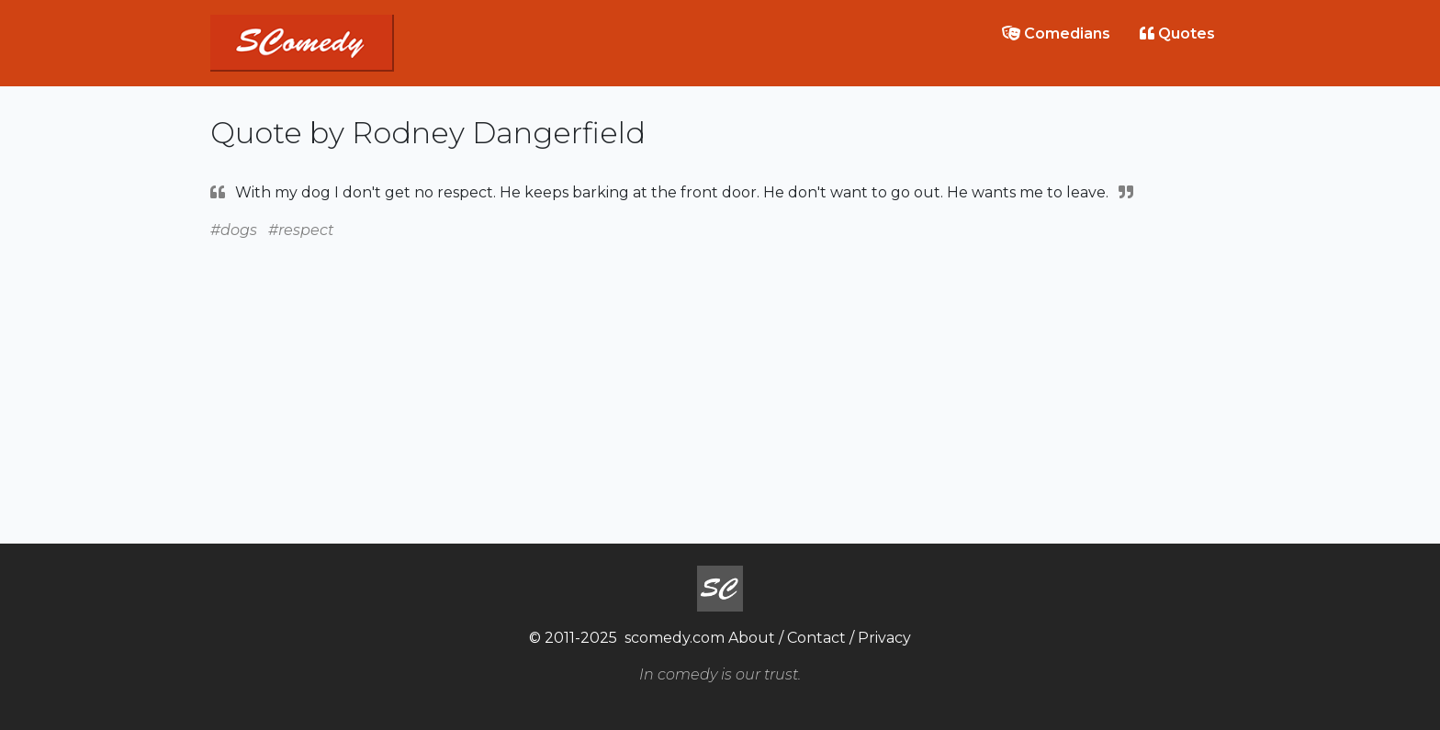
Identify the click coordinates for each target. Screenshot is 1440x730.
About (751, 637)
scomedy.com (674, 637)
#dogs (233, 230)
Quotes (1177, 33)
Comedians (1056, 33)
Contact (816, 637)
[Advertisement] (720, 371)
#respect (301, 230)
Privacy (884, 637)
